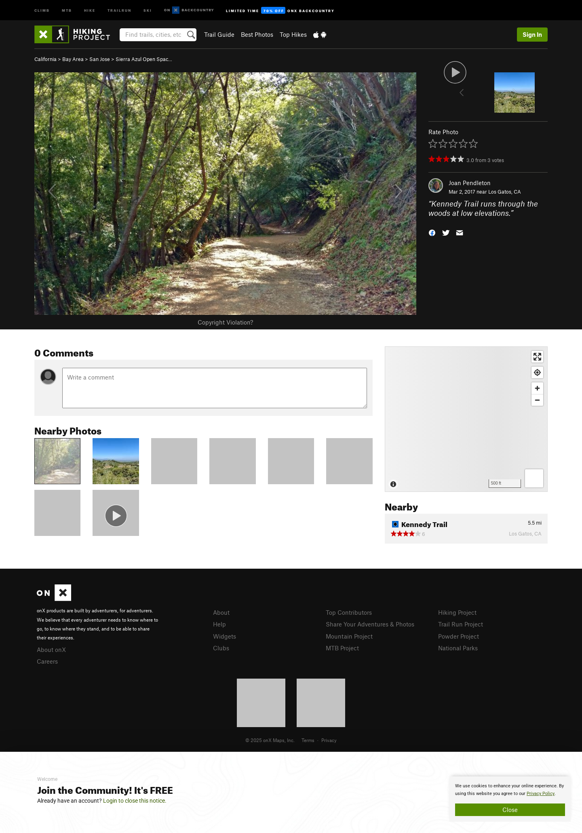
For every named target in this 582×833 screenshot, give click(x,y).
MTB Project (342, 648)
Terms (308, 740)
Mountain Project (349, 636)
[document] (510, 799)
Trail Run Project (460, 624)
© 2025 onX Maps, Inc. (270, 740)
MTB (67, 10)
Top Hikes (293, 34)
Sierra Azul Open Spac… (144, 59)
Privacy (329, 740)
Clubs (221, 648)
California (45, 59)
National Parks (458, 648)
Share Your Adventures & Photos (370, 624)
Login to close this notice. (135, 800)
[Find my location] (537, 372)
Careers (47, 661)
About (221, 612)
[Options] (534, 478)
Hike (89, 10)
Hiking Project (457, 612)
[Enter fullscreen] (537, 357)
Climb (42, 10)
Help (219, 624)
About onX (51, 649)
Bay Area (73, 59)
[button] (432, 231)
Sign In (532, 34)
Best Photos (257, 34)
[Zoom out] (537, 400)
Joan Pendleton (470, 182)
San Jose (99, 59)
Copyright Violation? (225, 322)
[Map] (466, 419)
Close (510, 809)
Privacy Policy (541, 793)
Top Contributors (349, 612)
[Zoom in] (537, 388)
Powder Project (458, 636)
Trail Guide (219, 34)
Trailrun (119, 10)
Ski (147, 10)
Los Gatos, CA (504, 191)
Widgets (224, 636)
